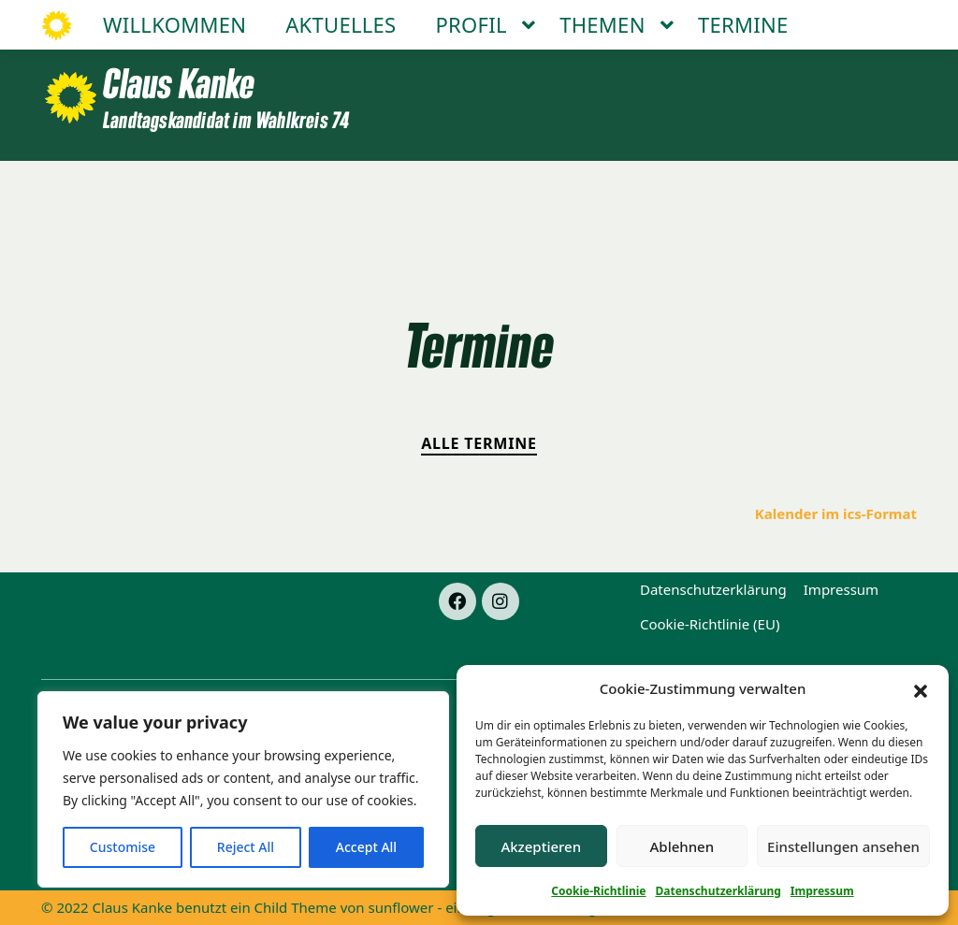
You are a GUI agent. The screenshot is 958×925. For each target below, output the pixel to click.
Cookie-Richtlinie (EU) (709, 623)
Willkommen (174, 185)
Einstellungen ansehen (843, 846)
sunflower (401, 907)
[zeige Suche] (893, 17)
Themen (602, 185)
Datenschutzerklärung (717, 891)
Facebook (664, 16)
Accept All (366, 847)
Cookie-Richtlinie (598, 891)
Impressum (822, 891)
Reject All (245, 847)
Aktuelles (340, 185)
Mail (835, 16)
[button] (920, 689)
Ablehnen (682, 846)
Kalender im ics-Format (836, 513)
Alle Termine (479, 443)
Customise (122, 847)
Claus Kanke (178, 82)
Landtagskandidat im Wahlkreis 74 (226, 120)
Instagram (759, 16)
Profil (471, 185)
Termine (743, 185)
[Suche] (875, 17)
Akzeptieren (541, 846)
